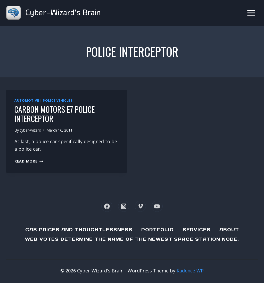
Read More (28, 161)
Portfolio (157, 229)
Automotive (26, 100)
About (229, 229)
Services (197, 229)
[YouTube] (157, 206)
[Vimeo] (140, 206)
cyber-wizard (30, 130)
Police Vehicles (57, 100)
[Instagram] (123, 206)
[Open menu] (251, 13)
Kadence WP (190, 271)
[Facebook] (106, 206)
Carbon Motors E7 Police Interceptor (54, 113)
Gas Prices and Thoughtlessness (79, 229)
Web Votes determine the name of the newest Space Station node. (132, 239)
